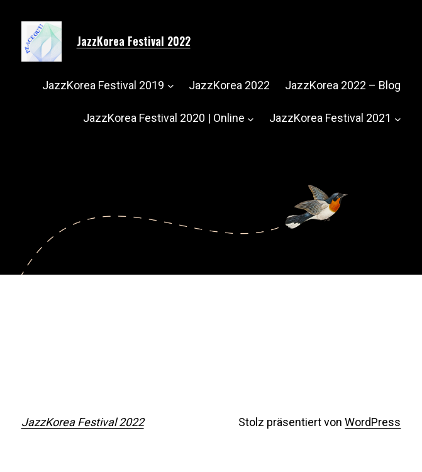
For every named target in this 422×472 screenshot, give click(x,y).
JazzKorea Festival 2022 (134, 41)
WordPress (373, 422)
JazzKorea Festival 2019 (103, 85)
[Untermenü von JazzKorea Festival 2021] (397, 118)
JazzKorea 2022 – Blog (343, 85)
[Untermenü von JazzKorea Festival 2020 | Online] (250, 118)
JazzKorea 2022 (229, 85)
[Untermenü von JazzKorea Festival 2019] (170, 85)
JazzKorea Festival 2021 (330, 117)
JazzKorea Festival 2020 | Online (164, 117)
